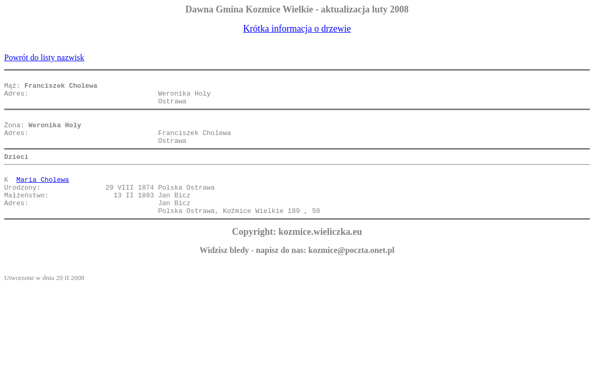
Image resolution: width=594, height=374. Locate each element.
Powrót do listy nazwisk (44, 57)
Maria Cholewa (42, 196)
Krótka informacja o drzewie (296, 28)
